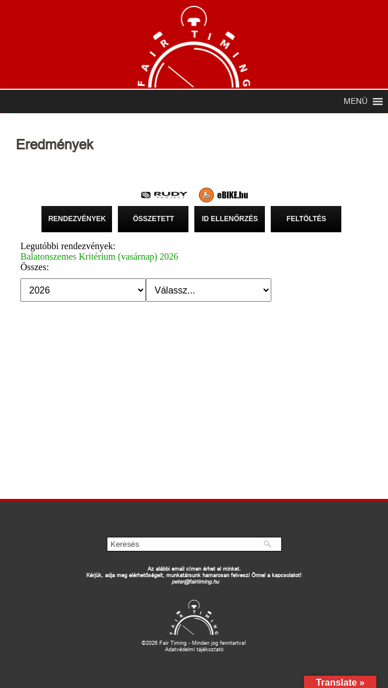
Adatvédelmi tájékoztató (194, 649)
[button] (356, 101)
